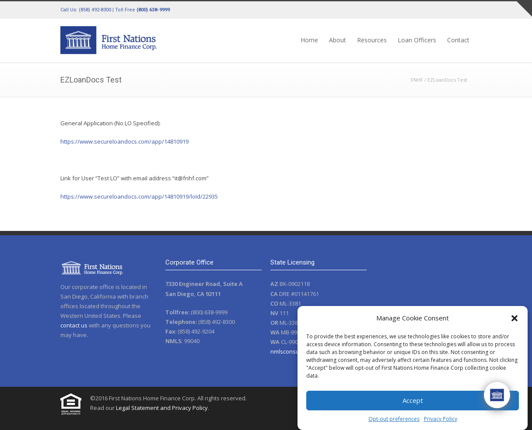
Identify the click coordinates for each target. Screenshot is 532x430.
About (337, 40)
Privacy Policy (440, 419)
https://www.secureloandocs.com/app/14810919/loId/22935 (139, 196)
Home (309, 40)
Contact (458, 40)
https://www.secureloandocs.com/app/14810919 (124, 141)
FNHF (417, 79)
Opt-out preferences (394, 419)
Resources (372, 40)
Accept (412, 400)
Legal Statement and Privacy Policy (162, 408)
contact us (74, 325)
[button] (514, 318)
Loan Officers (417, 40)
